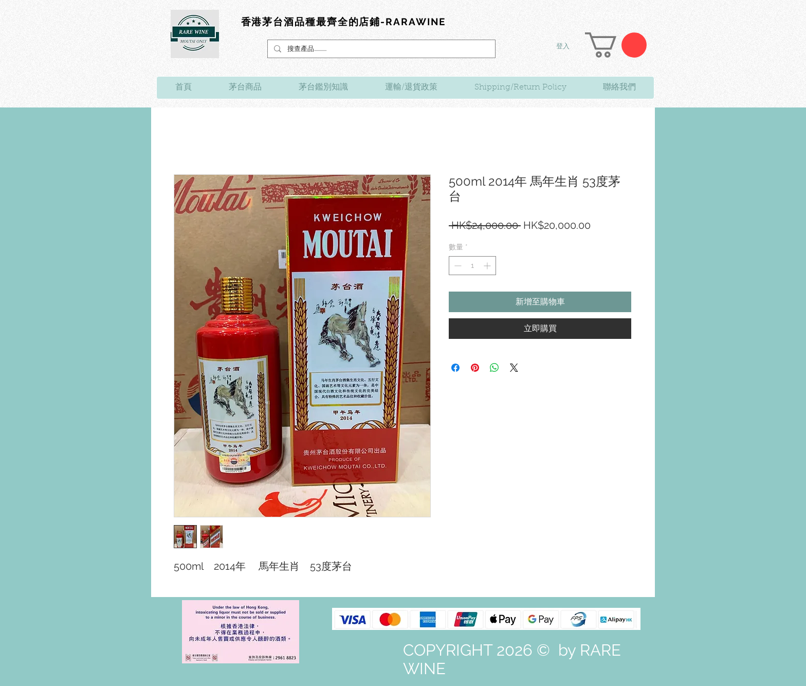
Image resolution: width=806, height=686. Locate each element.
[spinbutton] (472, 266)
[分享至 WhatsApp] (494, 368)
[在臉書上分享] (455, 368)
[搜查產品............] (380, 49)
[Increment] (488, 266)
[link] (616, 45)
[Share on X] (514, 368)
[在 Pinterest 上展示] (475, 368)
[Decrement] (456, 266)
